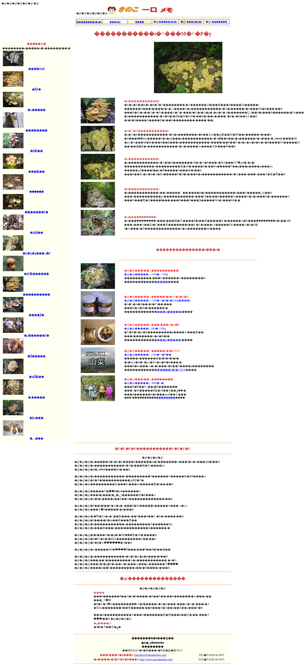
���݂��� (36, 191)
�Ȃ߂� (36, 89)
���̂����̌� (165, 397)
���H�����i (169, 311)
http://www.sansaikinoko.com (156, 659)
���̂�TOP (36, 68)
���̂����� (36, 130)
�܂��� (36, 438)
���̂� (162, 281)
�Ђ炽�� (36, 232)
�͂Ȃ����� (36, 356)
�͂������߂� (36, 212)
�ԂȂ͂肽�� (36, 376)
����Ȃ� (36, 315)
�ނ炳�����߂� (36, 335)
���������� (36, 294)
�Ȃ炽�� (36, 150)
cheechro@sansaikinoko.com (150, 655)
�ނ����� (37, 109)
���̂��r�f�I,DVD (171, 369)
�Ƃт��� (36, 417)
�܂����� (36, 397)
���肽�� (36, 171)
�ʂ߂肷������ (36, 273)
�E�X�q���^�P (36, 253)
